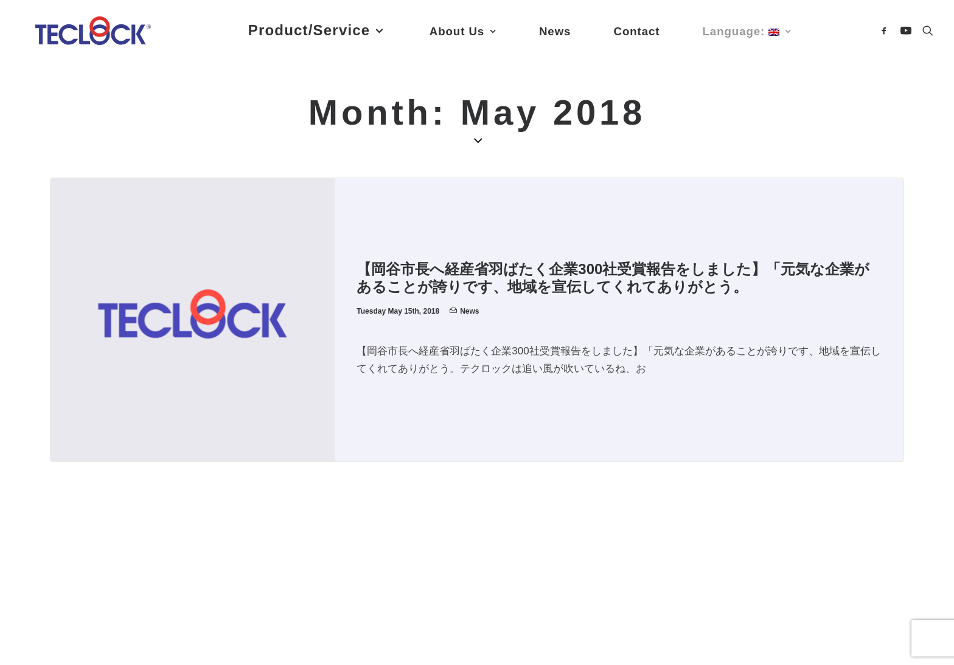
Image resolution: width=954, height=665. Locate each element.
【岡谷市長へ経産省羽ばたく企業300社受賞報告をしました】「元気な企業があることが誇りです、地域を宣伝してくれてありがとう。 (613, 278)
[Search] (925, 34)
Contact (174, 535)
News (469, 311)
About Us (66, 535)
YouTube (132, 592)
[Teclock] (95, 34)
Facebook (67, 592)
